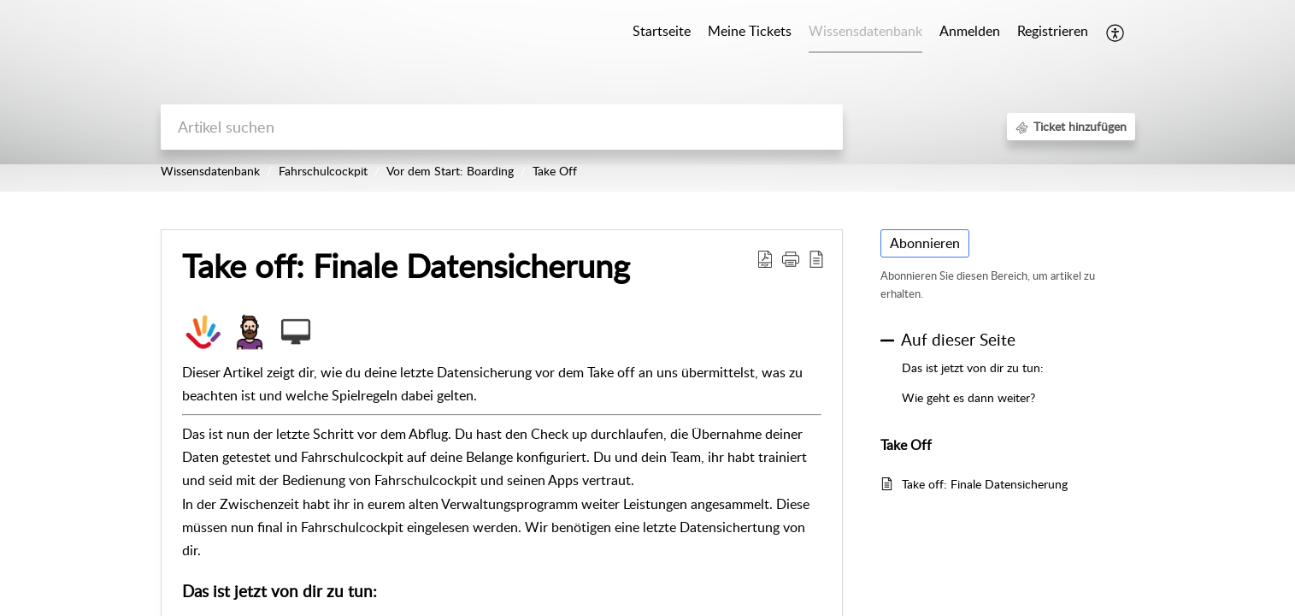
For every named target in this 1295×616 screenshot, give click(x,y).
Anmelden (969, 30)
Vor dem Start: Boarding (450, 171)
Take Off (555, 171)
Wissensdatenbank (210, 171)
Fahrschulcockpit (323, 171)
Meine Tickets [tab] (750, 30)
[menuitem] (970, 32)
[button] (1116, 32)
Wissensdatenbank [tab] (865, 30)
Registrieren (1052, 30)
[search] (502, 127)
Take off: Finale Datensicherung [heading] (406, 266)
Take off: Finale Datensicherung (985, 484)
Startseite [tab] (662, 30)
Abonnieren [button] (925, 243)
